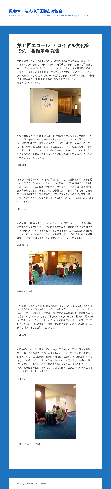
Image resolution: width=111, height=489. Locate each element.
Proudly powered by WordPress (31, 483)
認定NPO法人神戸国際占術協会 (37, 10)
